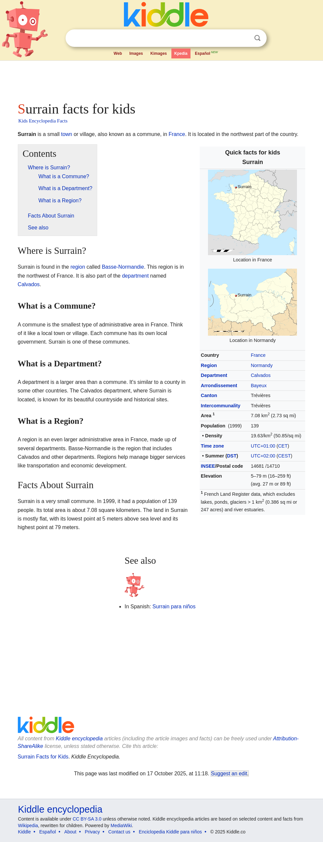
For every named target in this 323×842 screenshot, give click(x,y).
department (135, 276)
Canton (209, 395)
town (66, 134)
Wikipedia (28, 825)
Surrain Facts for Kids (43, 756)
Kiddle (24, 831)
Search (257, 38)
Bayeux (259, 385)
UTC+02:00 (263, 455)
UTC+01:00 (263, 446)
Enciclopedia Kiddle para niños (170, 831)
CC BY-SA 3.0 (87, 819)
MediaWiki (121, 825)
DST (232, 455)
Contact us (119, 831)
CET (283, 446)
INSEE (208, 466)
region (78, 267)
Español (207, 53)
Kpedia (181, 53)
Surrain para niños (173, 606)
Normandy (262, 365)
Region (209, 365)
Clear (244, 38)
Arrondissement (219, 385)
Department (214, 375)
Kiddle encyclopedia (79, 738)
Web (118, 53)
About (70, 831)
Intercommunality (220, 405)
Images (136, 53)
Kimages (158, 53)
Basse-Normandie (123, 267)
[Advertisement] (162, 79)
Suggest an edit (229, 773)
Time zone (212, 446)
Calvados (261, 375)
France (177, 134)
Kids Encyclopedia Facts (43, 120)
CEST (284, 455)
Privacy (92, 831)
